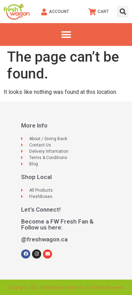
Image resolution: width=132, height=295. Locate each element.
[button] (122, 12)
